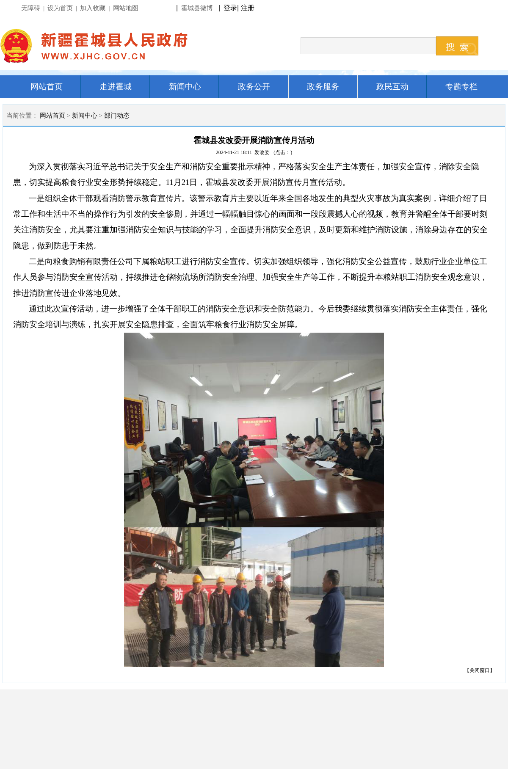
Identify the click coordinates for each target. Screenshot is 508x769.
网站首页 (52, 115)
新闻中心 (84, 115)
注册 (249, 7)
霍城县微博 (197, 8)
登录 (230, 7)
